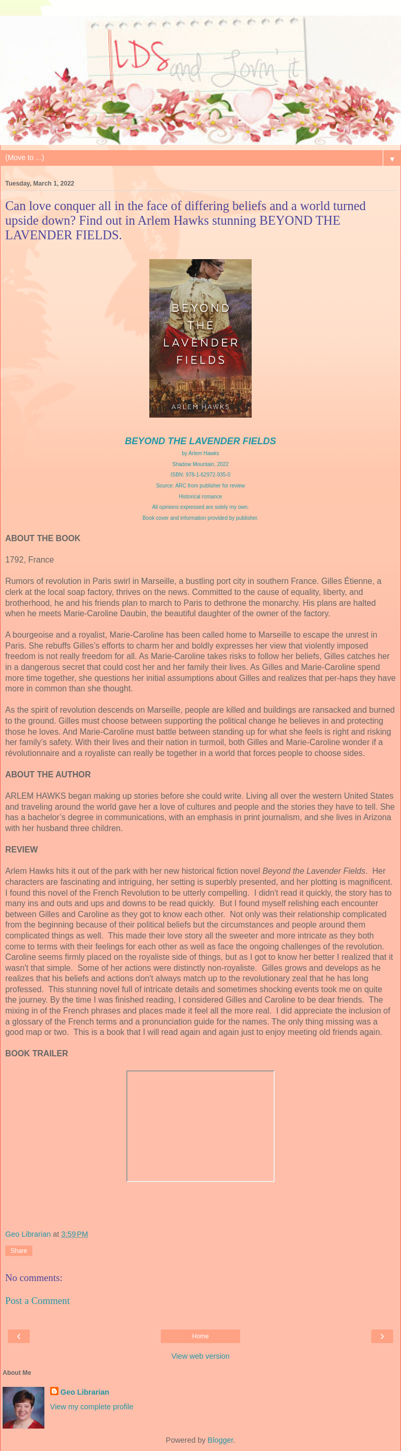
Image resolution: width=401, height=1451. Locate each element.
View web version (200, 1356)
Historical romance (200, 496)
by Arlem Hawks (200, 453)
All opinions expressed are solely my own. (200, 507)
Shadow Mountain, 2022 (200, 464)
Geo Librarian (85, 1392)
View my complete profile (92, 1407)
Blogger (220, 1440)
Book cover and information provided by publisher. (200, 518)
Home (200, 1336)
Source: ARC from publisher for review (200, 486)
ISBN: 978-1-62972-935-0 (201, 475)
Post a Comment (37, 1300)
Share (18, 1250)
